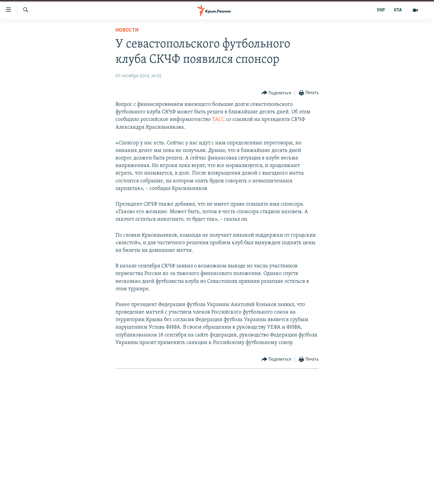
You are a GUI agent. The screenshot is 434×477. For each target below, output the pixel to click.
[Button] (276, 93)
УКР (381, 10)
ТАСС (218, 119)
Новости (127, 30)
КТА (398, 10)
